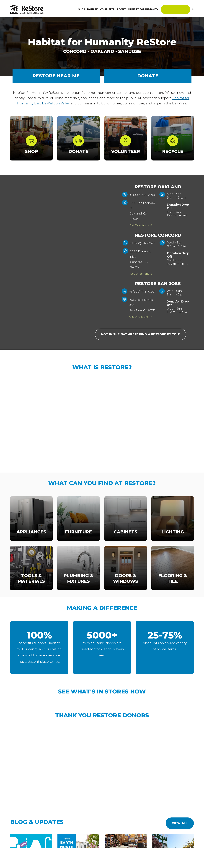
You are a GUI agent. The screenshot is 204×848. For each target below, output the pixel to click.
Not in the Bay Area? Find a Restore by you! (140, 339)
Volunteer (125, 151)
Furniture (78, 537)
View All (180, 828)
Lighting (172, 537)
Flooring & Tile (172, 583)
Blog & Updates (37, 827)
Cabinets (125, 537)
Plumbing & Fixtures (78, 583)
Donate (147, 75)
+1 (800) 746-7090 (144, 195)
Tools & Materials (31, 583)
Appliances (31, 537)
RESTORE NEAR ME (56, 75)
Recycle (172, 151)
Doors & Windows (125, 583)
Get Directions (143, 225)
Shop (31, 151)
